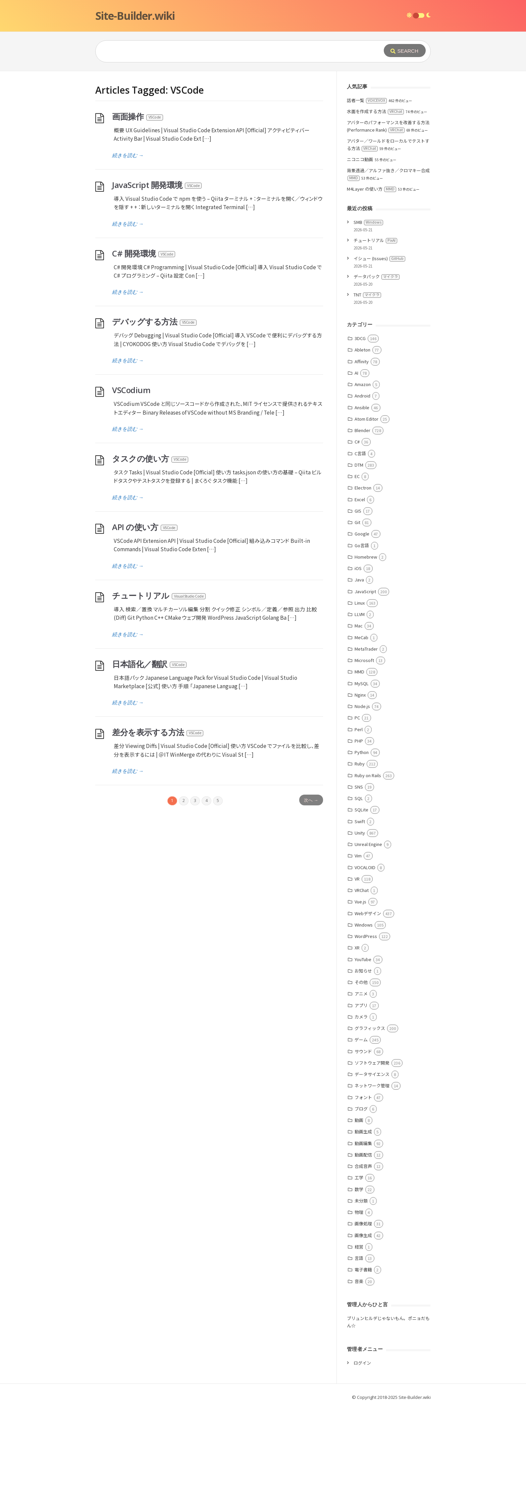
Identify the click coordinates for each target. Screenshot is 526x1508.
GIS (358, 611)
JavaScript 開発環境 (157, 285)
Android (362, 496)
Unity (360, 933)
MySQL (362, 784)
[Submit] (405, 50)
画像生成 (363, 1336)
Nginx (360, 795)
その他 (361, 1083)
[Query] (229, 51)
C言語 (360, 554)
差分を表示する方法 (158, 832)
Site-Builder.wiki (135, 15)
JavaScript (365, 692)
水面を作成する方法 (375, 212)
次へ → (311, 901)
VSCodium (131, 490)
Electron (363, 588)
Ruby (360, 864)
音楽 (359, 1382)
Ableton (362, 450)
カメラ (361, 1117)
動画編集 (363, 1244)
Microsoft (364, 761)
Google (362, 634)
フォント (363, 1198)
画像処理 (363, 1324)
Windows (364, 1025)
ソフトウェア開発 (372, 1163)
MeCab (361, 738)
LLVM (360, 715)
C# (357, 542)
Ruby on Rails (368, 876)
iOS (358, 669)
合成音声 (363, 1267)
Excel (360, 600)
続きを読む (128, 255)
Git (357, 623)
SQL (359, 899)
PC (357, 818)
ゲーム (361, 1140)
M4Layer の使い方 (371, 289)
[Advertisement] (263, 122)
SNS (359, 887)
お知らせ (363, 1071)
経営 (359, 1347)
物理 (359, 1313)
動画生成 (363, 1232)
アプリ (361, 1106)
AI (356, 473)
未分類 (361, 1301)
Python (362, 853)
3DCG (360, 439)
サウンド (363, 1152)
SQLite (361, 910)
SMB (368, 323)
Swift (360, 922)
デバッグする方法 (154, 422)
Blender (362, 531)
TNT (367, 395)
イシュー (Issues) (379, 359)
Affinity (362, 462)
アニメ (361, 1094)
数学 (359, 1290)
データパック (377, 377)
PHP (359, 841)
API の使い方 (145, 627)
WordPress (366, 1037)
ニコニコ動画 (360, 260)
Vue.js (360, 1002)
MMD (359, 772)
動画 (359, 1221)
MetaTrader (366, 749)
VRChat (362, 991)
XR (357, 1048)
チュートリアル (159, 696)
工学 (359, 1278)
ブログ (361, 1209)
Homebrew (366, 657)
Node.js (362, 807)
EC (357, 577)
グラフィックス (370, 1129)
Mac (359, 726)
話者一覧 (367, 201)
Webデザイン (368, 1014)
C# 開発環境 (144, 354)
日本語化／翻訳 (149, 764)
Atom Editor (366, 519)
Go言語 (362, 646)
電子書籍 (363, 1370)
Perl (359, 830)
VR (357, 979)
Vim (358, 956)
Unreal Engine (368, 945)
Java (359, 680)
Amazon (363, 485)
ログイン (362, 1463)
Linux (360, 703)
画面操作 (138, 217)
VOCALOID (365, 968)
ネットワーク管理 (372, 1186)
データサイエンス (372, 1175)
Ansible (362, 508)
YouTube (363, 1060)
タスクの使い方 (150, 559)
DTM (359, 565)
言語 (359, 1359)
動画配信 (363, 1255)
